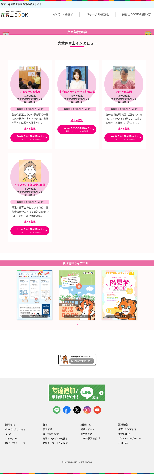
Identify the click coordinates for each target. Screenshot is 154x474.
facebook (67, 410)
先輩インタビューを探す (55, 438)
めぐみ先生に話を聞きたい (124, 137)
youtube (97, 410)
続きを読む (30, 128)
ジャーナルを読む (97, 14)
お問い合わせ (125, 443)
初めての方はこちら (15, 429)
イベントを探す (63, 14)
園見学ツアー (87, 434)
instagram (87, 410)
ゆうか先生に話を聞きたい (77, 129)
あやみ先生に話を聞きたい (30, 137)
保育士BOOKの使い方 (136, 14)
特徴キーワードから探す (55, 443)
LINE (56, 410)
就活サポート (87, 429)
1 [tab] (77, 324)
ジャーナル (11, 438)
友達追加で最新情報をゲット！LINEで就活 (77, 392)
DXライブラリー (13, 443)
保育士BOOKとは (127, 429)
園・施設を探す (51, 434)
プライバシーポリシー (129, 438)
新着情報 (47, 429)
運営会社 (122, 434)
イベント (9, 434)
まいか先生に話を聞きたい (30, 230)
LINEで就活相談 (89, 438)
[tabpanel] (34, 295)
